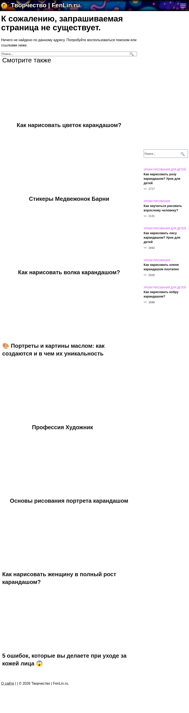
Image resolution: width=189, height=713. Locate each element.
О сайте (7, 683)
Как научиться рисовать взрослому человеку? (163, 208)
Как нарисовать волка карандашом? (69, 272)
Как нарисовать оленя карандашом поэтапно (161, 267)
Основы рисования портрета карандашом (69, 500)
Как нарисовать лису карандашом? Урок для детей (162, 237)
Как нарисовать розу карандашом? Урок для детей (162, 178)
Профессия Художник (62, 427)
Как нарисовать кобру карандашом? (161, 294)
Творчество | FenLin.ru (45, 5)
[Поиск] (131, 54)
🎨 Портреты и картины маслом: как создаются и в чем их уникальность (53, 349)
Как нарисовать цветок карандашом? (69, 125)
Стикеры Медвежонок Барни (69, 198)
